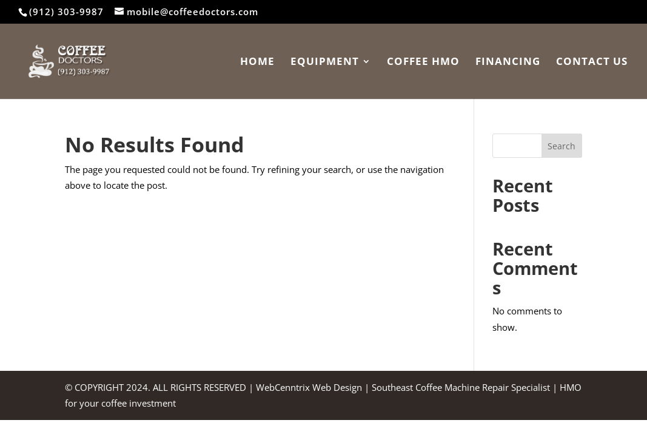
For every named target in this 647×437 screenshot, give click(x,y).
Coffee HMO (423, 62)
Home (257, 62)
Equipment (324, 62)
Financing (507, 62)
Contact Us (592, 62)
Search (561, 146)
